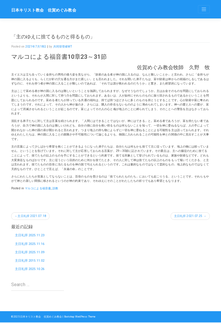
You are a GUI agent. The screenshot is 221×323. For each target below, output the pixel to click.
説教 (55, 188)
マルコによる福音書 (38, 188)
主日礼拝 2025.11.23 (30, 235)
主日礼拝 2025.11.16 (30, 244)
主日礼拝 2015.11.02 (30, 261)
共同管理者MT (63, 46)
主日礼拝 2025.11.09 (30, 252)
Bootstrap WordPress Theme (80, 317)
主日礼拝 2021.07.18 (32, 216)
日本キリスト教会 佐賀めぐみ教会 (43, 10)
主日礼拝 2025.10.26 (30, 269)
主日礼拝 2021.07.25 (188, 216)
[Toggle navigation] (204, 9)
